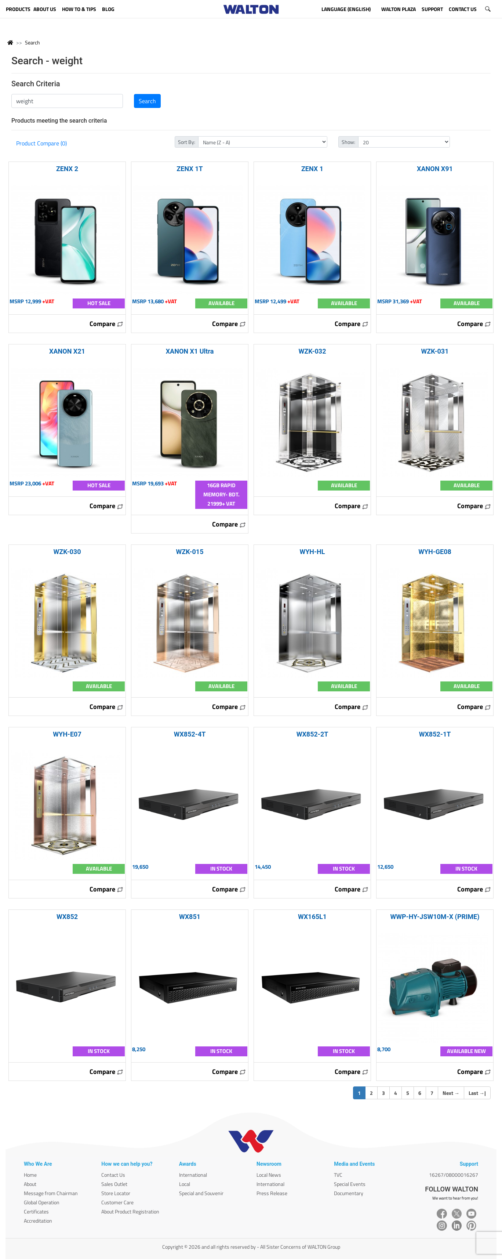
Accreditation (38, 1220)
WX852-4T (190, 734)
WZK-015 (189, 552)
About (30, 1184)
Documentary (348, 1193)
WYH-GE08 (434, 552)
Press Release (272, 1193)
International (193, 1175)
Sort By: (186, 142)
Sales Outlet (114, 1184)
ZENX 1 (312, 169)
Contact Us (113, 1175)
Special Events (349, 1184)
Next (451, 1093)
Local (184, 1184)
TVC (338, 1175)
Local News (269, 1175)
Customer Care (117, 1202)
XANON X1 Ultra (190, 351)
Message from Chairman (51, 1193)
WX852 (67, 916)
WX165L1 (312, 916)
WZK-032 (312, 351)
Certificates (36, 1211)
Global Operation (41, 1202)
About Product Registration (130, 1211)
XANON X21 (67, 351)
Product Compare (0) (41, 143)
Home (30, 1175)
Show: (348, 142)
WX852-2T (312, 734)
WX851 (189, 916)
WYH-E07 (67, 734)
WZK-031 (434, 351)
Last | (477, 1093)
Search (32, 42)
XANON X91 (435, 169)
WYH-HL (312, 552)
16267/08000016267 (453, 1175)
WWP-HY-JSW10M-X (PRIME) (434, 916)
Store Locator (115, 1193)
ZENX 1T (190, 169)
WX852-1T (435, 734)
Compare (106, 323)
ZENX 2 (67, 169)
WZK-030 (67, 552)
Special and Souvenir (201, 1193)
